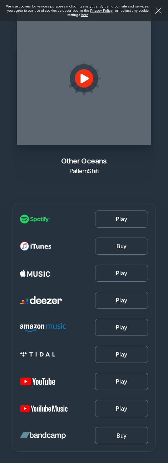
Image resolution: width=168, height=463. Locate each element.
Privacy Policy (101, 10)
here (84, 15)
